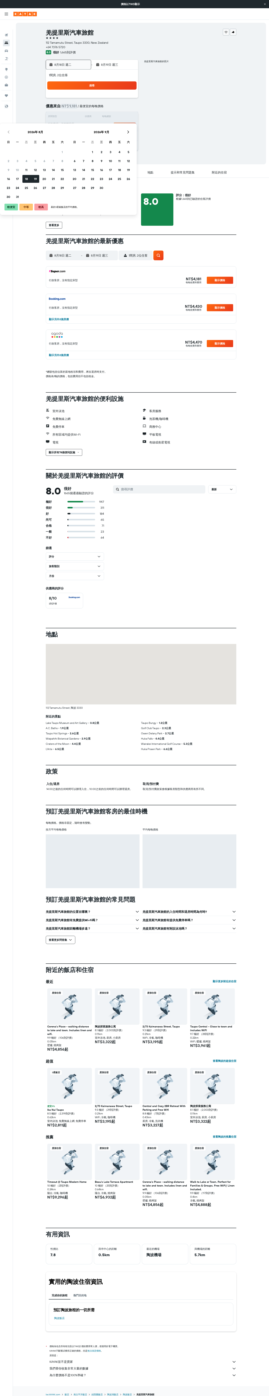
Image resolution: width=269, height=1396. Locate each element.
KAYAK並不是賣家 (143, 1362)
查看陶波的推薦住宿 (224, 1136)
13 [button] (110, 117)
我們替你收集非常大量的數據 (143, 1368)
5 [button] (101, 108)
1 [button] (128, 99)
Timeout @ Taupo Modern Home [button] (66, 1182)
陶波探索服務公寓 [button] (105, 1026)
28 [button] (119, 135)
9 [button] (74, 117)
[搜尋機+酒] (6, 49)
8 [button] (128, 108)
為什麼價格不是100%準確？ (143, 1375)
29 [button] (128, 135)
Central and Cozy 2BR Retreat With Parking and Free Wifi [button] (164, 1107)
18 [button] (92, 126)
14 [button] (119, 117)
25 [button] (92, 135)
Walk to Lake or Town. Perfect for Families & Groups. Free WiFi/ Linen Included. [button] (212, 1185)
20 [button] (110, 126)
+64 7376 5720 (55, 47)
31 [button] (83, 144)
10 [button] (83, 117)
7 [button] (119, 108)
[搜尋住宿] (6, 33)
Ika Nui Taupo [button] (55, 1109)
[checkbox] (64, 600)
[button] (265, 4)
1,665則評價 (68, 52)
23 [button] (74, 135)
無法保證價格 (94, 1350)
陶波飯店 (59, 1318)
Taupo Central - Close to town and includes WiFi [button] (211, 1028)
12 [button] (101, 117)
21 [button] (119, 126)
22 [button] (128, 126)
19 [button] (101, 126)
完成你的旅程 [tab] (59, 1295)
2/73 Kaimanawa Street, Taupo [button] (161, 1026)
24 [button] (83, 135)
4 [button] (92, 108)
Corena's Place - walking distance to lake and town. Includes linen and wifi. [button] (69, 1030)
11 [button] (92, 117)
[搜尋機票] (6, 25)
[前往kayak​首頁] (25, 14)
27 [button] (110, 135)
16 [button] (74, 126)
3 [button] (83, 108)
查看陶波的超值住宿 (224, 1061)
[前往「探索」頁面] (6, 59)
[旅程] (6, 86)
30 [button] (74, 144)
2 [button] (74, 108)
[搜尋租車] (6, 41)
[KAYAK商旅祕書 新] (6, 75)
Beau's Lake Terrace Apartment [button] (114, 1182)
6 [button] (110, 108)
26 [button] (101, 135)
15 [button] (128, 117)
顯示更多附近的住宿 (224, 981)
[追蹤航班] (6, 67)
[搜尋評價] (162, 489)
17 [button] (83, 126)
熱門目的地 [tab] (79, 1295)
